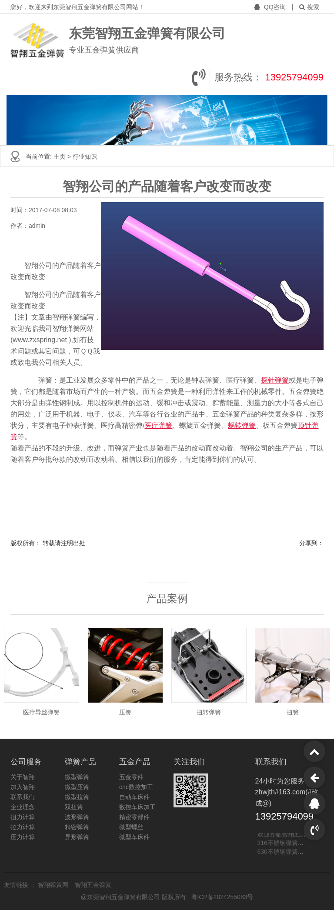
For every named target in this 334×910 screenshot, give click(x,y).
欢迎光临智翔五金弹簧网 (290, 834)
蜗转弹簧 (242, 425)
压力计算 (22, 836)
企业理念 (22, 806)
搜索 (309, 6)
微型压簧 (77, 786)
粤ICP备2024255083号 (222, 896)
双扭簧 (74, 806)
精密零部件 (134, 816)
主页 (60, 156)
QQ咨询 (270, 6)
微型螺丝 (131, 826)
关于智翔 (22, 776)
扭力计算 (22, 816)
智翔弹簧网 (54, 884)
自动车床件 (134, 796)
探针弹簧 (275, 380)
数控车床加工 (137, 806)
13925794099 (294, 77)
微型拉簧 (77, 796)
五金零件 (131, 776)
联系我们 (22, 796)
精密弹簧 (77, 826)
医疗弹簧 (158, 425)
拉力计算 (22, 826)
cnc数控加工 (136, 786)
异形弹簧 (77, 836)
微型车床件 (134, 836)
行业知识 (85, 156)
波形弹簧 (77, 816)
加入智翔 (22, 786)
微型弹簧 (77, 776)
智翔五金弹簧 (93, 884)
